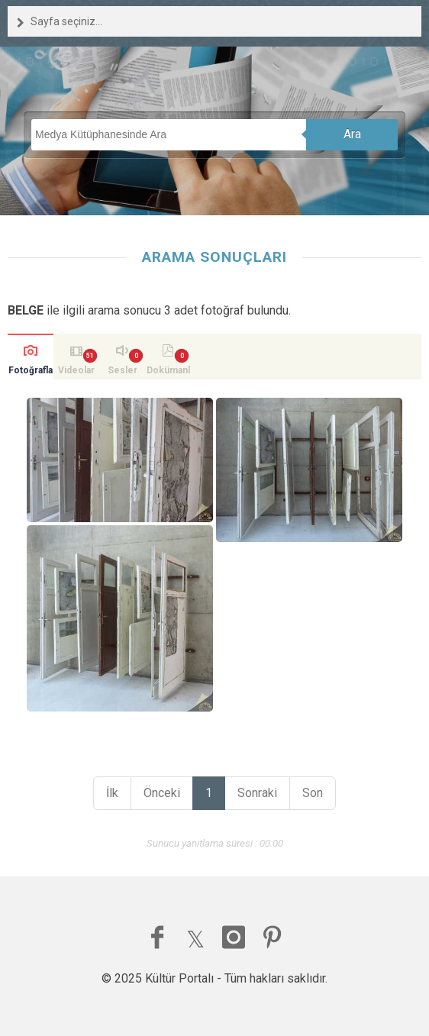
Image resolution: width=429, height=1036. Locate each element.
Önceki (162, 793)
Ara (352, 134)
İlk (112, 793)
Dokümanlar (168, 372)
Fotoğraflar (30, 372)
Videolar (76, 370)
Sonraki (257, 793)
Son (312, 793)
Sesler (122, 370)
